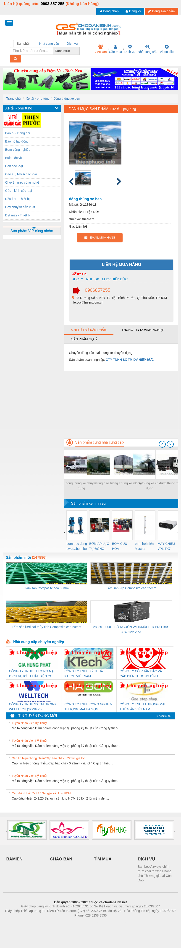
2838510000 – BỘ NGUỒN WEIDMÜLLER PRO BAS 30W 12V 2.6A (131, 629)
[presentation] (162, 444)
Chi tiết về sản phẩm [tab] (89, 330)
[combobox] (78, 51)
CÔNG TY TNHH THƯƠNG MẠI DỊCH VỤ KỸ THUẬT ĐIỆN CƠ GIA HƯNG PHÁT (32, 674)
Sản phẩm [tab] (24, 43)
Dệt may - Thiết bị (18, 215)
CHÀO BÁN (61, 859)
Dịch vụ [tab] (72, 43)
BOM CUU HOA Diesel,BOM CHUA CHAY (121, 546)
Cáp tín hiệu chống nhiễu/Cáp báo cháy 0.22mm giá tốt (48, 758)
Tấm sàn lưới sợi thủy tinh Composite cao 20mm (46, 627)
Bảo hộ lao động (17, 141)
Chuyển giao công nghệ (22, 182)
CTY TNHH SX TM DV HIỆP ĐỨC (100, 279)
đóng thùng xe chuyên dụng (81, 485)
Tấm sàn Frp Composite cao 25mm (131, 588)
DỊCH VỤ (146, 859)
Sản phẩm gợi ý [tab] (84, 339)
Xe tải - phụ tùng (38, 98)
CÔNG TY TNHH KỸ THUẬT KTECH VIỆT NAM (84, 673)
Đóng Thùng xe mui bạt (127, 483)
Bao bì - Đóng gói (17, 133)
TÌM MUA (103, 859)
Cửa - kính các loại (18, 190)
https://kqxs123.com (112, 922)
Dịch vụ (130, 49)
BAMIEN (14, 859)
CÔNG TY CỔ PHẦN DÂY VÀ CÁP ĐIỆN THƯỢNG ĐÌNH (141, 673)
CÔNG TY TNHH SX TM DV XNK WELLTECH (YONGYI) (33, 706)
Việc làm (100, 49)
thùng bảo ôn (104, 483)
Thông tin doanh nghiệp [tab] (143, 330)
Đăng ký (133, 11)
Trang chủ (13, 98)
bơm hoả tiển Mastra (144, 546)
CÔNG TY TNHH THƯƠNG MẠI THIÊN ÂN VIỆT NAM (142, 706)
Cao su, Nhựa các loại (21, 174)
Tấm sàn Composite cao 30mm (46, 588)
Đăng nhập (109, 11)
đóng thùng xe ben (67, 98)
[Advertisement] (121, 403)
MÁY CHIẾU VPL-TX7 (166, 546)
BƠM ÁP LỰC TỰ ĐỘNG (99, 546)
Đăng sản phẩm (161, 11)
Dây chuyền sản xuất (20, 207)
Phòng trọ (61, 922)
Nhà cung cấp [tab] (49, 43)
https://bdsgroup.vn (84, 922)
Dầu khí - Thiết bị (17, 199)
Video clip (166, 49)
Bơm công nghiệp (17, 149)
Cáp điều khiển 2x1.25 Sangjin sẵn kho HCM (41, 793)
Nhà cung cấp (147, 49)
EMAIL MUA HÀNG (99, 237)
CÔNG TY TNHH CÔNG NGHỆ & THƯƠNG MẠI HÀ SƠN (88, 706)
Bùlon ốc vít (13, 158)
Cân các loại (14, 166)
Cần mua (115, 49)
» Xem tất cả (164, 715)
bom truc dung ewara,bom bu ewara (76, 546)
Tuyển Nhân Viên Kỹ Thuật (29, 723)
